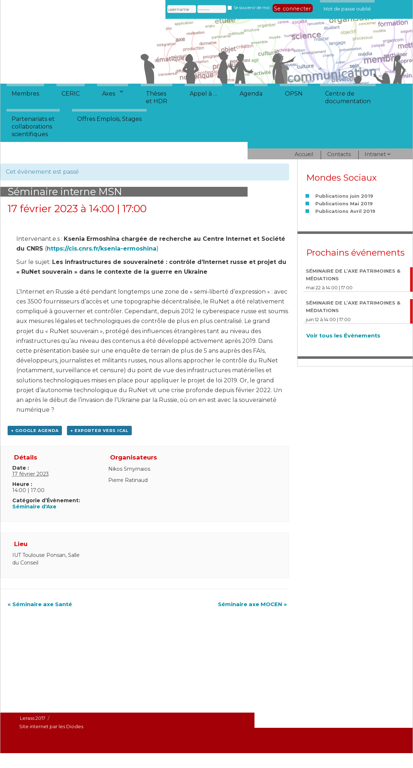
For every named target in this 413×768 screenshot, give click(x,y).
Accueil (304, 154)
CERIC (71, 93)
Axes (108, 93)
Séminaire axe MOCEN (252, 604)
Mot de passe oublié (347, 7)
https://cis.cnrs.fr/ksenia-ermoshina (101, 248)
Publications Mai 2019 (344, 203)
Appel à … (203, 93)
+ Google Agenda (35, 430)
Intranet (375, 154)
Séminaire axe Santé (40, 604)
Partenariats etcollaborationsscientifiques (33, 127)
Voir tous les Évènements (343, 335)
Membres (25, 93)
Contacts (339, 154)
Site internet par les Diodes (51, 726)
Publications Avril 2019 (345, 211)
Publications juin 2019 (344, 196)
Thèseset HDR (156, 97)
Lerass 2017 (32, 718)
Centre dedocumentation (348, 97)
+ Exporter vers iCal (99, 430)
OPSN (294, 93)
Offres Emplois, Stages (109, 119)
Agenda (251, 93)
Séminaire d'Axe (34, 506)
